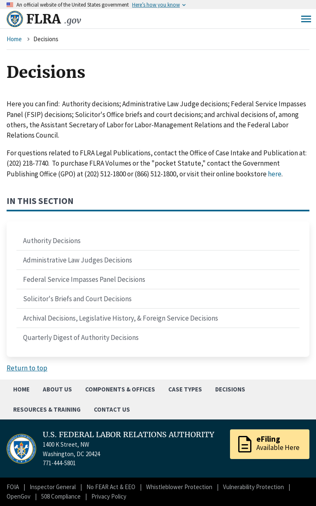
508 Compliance (61, 496)
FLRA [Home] (53, 19)
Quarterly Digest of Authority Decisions (81, 337)
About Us (57, 389)
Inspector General (53, 487)
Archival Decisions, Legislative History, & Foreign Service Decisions (120, 318)
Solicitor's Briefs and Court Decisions (77, 298)
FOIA (13, 487)
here (274, 173)
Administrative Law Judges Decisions (77, 260)
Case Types (185, 389)
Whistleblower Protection (179, 487)
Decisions (230, 389)
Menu (306, 19)
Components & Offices (120, 389)
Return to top (27, 367)
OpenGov (18, 496)
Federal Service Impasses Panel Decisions (84, 279)
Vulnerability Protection (253, 487)
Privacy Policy (108, 496)
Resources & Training (47, 409)
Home (14, 39)
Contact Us (112, 409)
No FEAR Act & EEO (110, 487)
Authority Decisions (52, 240)
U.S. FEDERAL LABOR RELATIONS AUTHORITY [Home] (128, 434)
